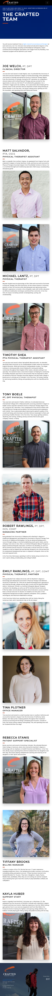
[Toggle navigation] (47, 2)
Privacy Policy (46, 976)
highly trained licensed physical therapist (35, 44)
